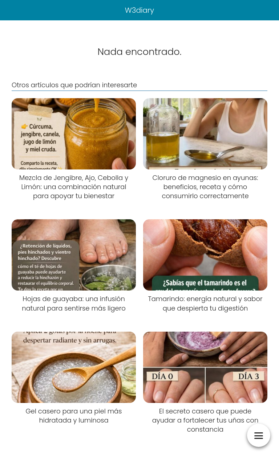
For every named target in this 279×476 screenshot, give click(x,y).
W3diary (139, 10)
